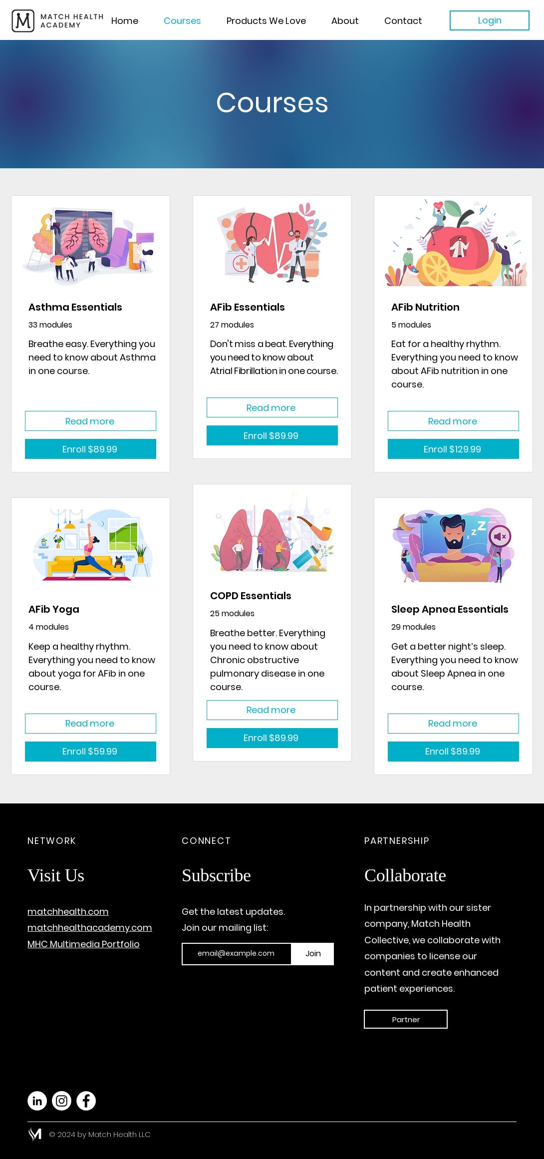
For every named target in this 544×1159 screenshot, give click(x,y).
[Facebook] (86, 1101)
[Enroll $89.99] (90, 449)
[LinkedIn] (37, 1101)
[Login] (490, 20)
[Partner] (406, 1019)
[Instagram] (61, 1101)
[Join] (313, 954)
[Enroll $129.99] (453, 449)
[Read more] (90, 421)
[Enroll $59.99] (90, 752)
